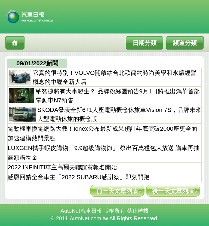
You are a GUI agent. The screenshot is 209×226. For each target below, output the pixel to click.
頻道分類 (185, 42)
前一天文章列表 (117, 191)
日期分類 (144, 42)
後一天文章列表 (173, 191)
